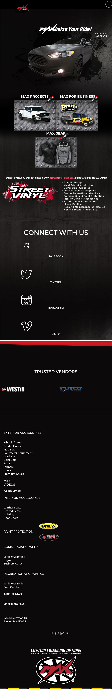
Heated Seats (11, 510)
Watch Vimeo (12, 490)
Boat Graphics (12, 586)
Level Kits (9, 456)
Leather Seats (12, 507)
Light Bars (9, 459)
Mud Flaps (10, 449)
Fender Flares (12, 445)
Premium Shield (13, 473)
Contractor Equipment (17, 452)
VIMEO (56, 333)
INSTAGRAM (56, 308)
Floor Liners (10, 517)
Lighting (8, 514)
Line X (7, 470)
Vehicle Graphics (14, 556)
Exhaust (8, 463)
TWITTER (56, 282)
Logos (7, 559)
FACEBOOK (56, 256)
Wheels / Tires (12, 442)
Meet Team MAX (14, 603)
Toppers (8, 466)
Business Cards (12, 563)
